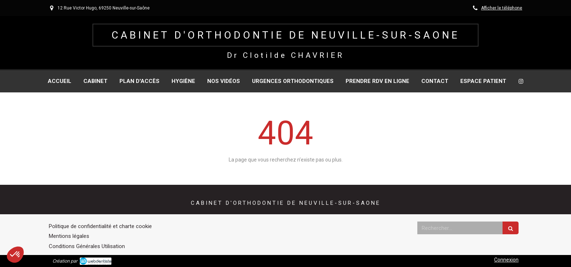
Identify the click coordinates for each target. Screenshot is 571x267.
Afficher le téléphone (501, 8)
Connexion (506, 260)
